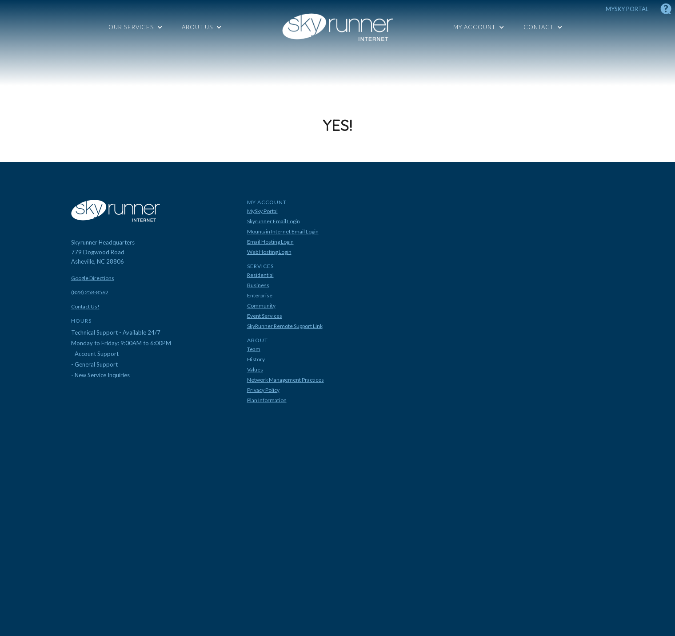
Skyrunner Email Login (273, 221)
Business (258, 285)
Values (255, 369)
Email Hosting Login (270, 242)
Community (261, 305)
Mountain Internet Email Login (283, 231)
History (256, 359)
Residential (260, 275)
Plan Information (267, 400)
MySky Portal (262, 211)
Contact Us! (85, 306)
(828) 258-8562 (89, 292)
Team (253, 349)
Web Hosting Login (269, 252)
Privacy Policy (263, 390)
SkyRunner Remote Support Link (285, 326)
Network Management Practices (285, 380)
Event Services (264, 316)
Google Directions (92, 278)
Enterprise (259, 295)
